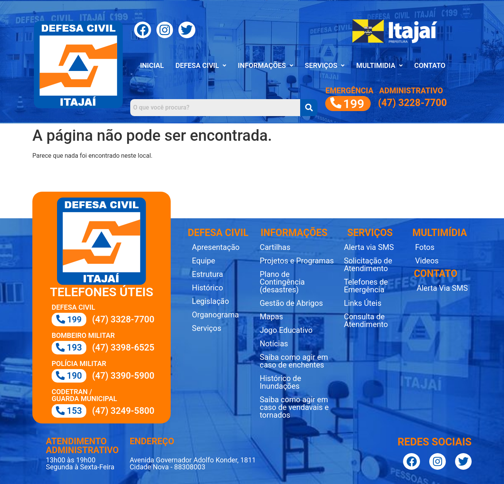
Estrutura (207, 274)
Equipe (203, 260)
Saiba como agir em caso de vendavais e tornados (294, 407)
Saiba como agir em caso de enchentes (294, 360)
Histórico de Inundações (280, 382)
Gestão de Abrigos (291, 303)
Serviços (206, 328)
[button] (201, 65)
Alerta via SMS (369, 247)
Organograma (215, 314)
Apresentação (216, 247)
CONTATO (429, 65)
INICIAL (152, 65)
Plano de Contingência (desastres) (282, 282)
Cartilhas (275, 247)
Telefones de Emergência (366, 285)
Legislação (210, 301)
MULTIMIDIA (379, 65)
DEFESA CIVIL (200, 65)
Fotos (424, 247)
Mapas (271, 316)
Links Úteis (362, 303)
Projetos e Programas (297, 260)
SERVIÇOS (324, 65)
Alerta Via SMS (442, 288)
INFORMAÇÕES (265, 65)
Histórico (207, 287)
